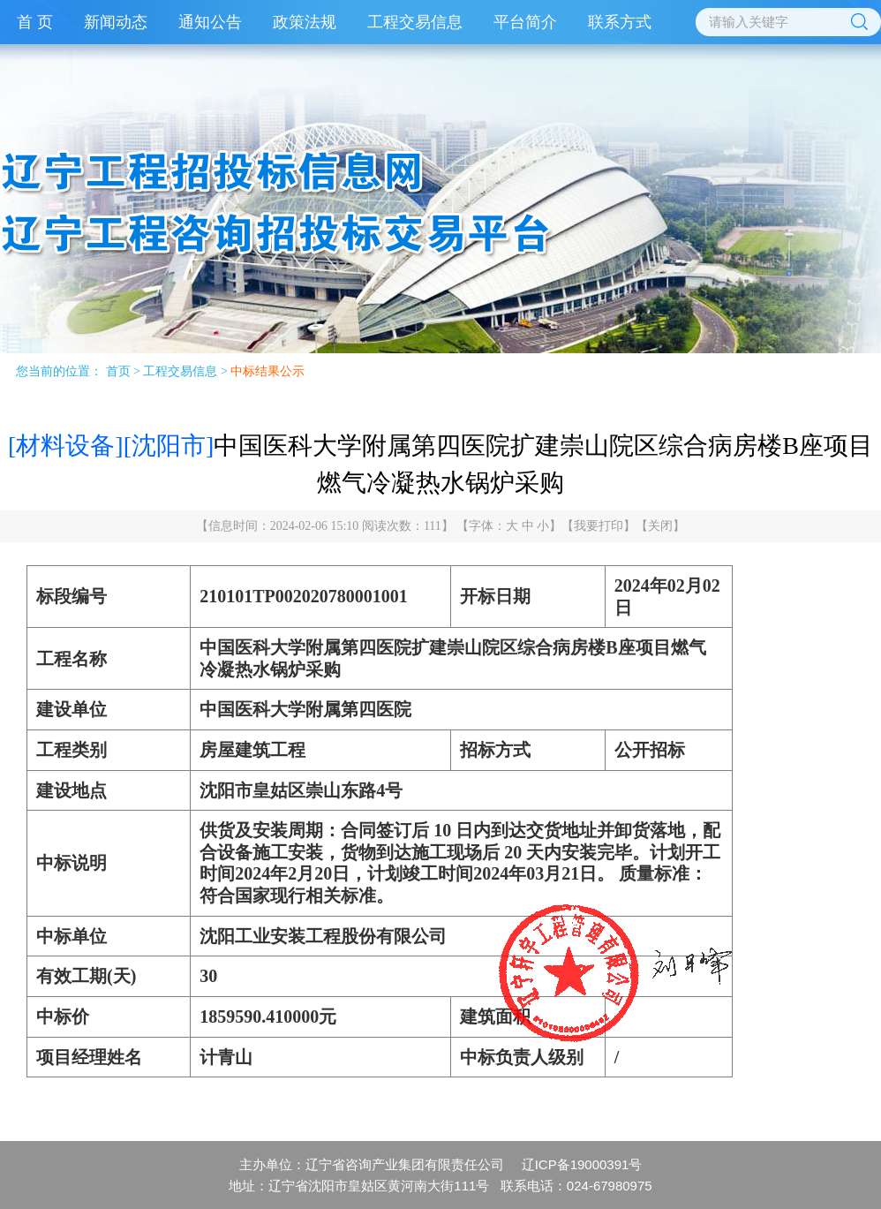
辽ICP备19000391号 (582, 1164)
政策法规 (304, 22)
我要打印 (598, 526)
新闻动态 (115, 22)
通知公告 (210, 22)
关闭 (660, 526)
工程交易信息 (415, 22)
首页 (118, 371)
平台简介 (525, 22)
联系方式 (619, 22)
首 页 (35, 22)
